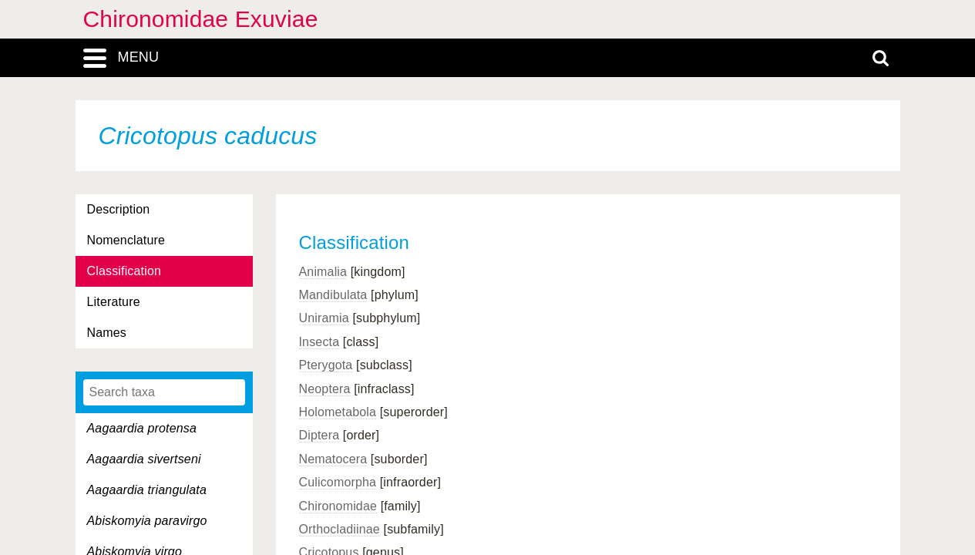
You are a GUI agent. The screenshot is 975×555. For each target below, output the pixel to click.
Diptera (319, 435)
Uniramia (324, 318)
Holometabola (338, 412)
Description (118, 209)
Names (106, 332)
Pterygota (326, 365)
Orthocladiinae (339, 529)
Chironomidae (338, 506)
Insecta (319, 341)
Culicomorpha (338, 482)
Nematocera (333, 459)
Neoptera (325, 388)
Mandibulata (333, 294)
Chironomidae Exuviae (200, 19)
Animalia (323, 271)
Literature (113, 301)
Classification (124, 271)
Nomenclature (126, 240)
